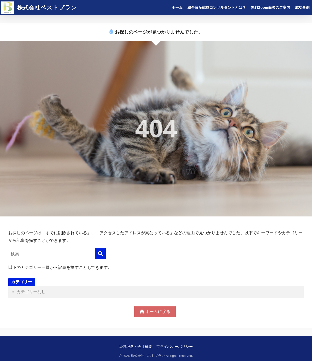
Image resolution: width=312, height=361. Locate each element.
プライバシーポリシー (174, 347)
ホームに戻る (155, 311)
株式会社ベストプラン (39, 7)
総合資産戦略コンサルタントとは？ (216, 7)
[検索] (100, 253)
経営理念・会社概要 (135, 347)
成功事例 (302, 7)
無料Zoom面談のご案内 (270, 7)
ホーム (177, 7)
